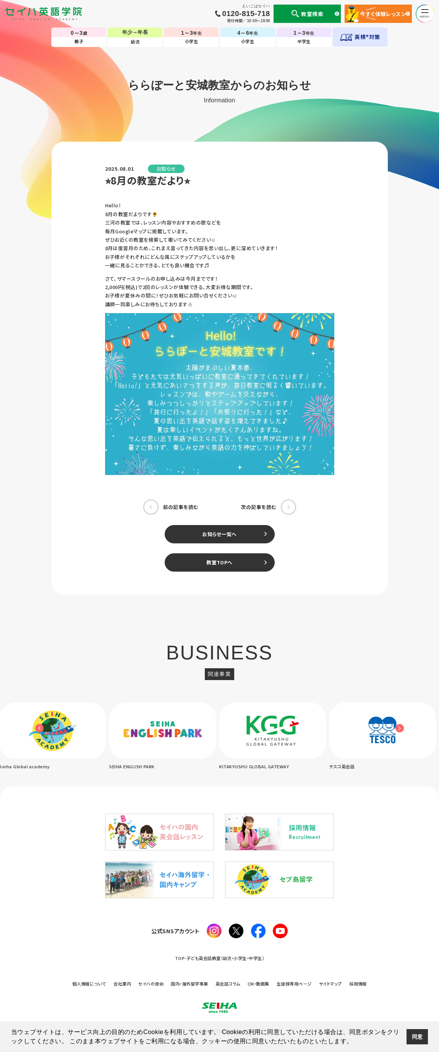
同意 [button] (417, 1037)
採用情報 (358, 984)
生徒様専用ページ (294, 984)
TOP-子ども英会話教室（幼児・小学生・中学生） (219, 958)
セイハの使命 (151, 984)
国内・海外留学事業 (189, 984)
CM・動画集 (258, 984)
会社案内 (122, 984)
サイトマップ (330, 984)
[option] (164, 737)
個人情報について (89, 984)
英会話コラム (227, 984)
